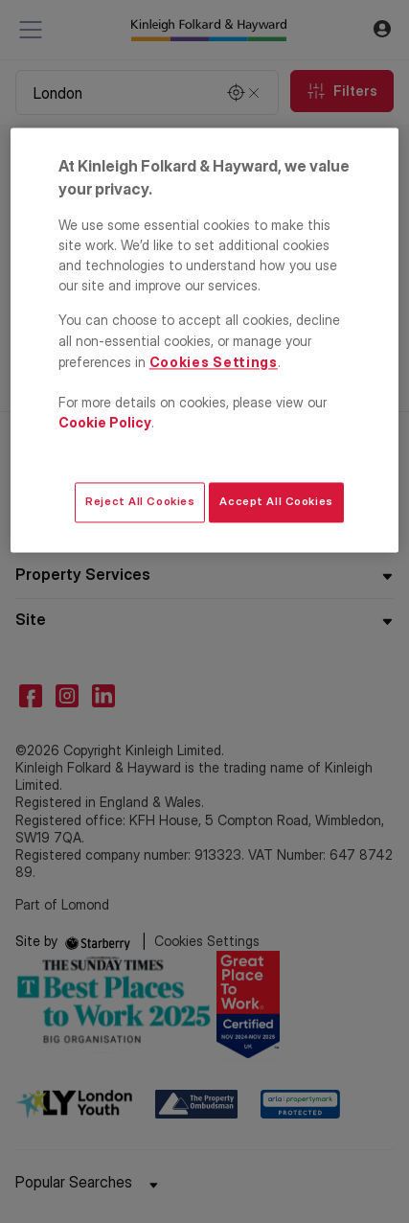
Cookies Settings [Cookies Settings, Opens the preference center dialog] (213, 362)
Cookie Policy (104, 422)
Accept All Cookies (275, 502)
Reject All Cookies (139, 502)
